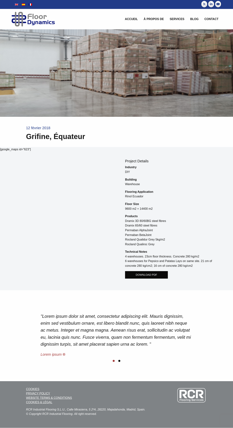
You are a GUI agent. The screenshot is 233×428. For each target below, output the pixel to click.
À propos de (154, 19)
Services (177, 19)
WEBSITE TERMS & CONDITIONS (49, 397)
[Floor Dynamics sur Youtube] (218, 4)
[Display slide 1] (114, 361)
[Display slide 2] (119, 361)
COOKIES (32, 389)
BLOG (194, 19)
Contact (211, 19)
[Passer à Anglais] (16, 4)
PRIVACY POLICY (38, 393)
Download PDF (146, 274)
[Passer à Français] (30, 4)
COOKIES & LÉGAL (39, 402)
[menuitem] (131, 19)
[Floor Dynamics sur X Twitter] (204, 4)
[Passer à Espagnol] (23, 4)
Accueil (131, 19)
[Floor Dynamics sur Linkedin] (211, 4)
